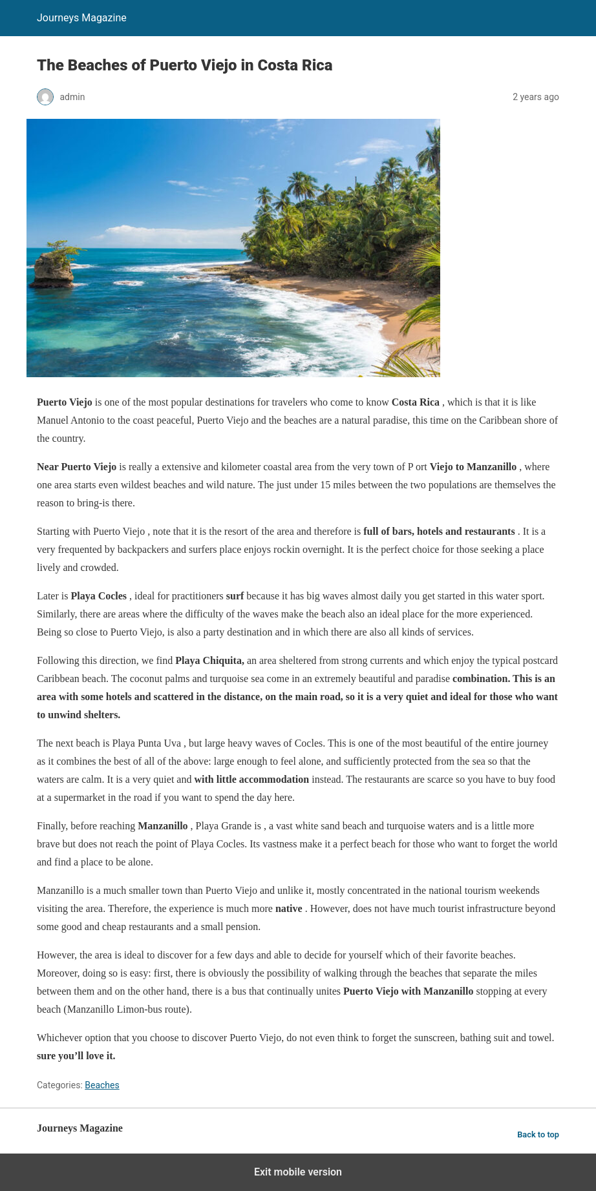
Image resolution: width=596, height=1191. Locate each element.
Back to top (538, 1134)
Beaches (102, 1085)
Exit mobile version (298, 1172)
